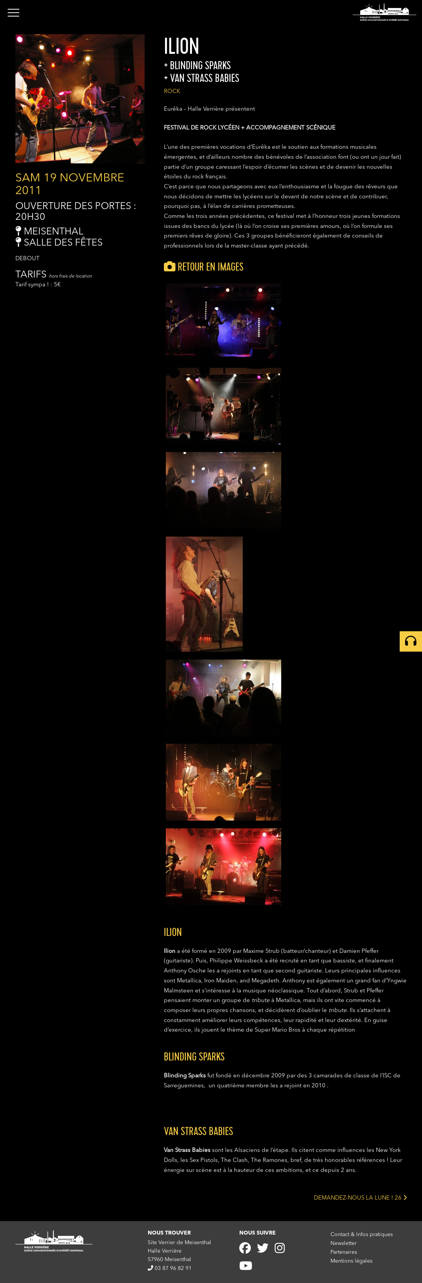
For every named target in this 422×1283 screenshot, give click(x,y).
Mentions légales (351, 1260)
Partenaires (343, 1252)
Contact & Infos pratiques (361, 1234)
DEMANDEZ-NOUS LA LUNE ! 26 (360, 1197)
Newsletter (343, 1243)
